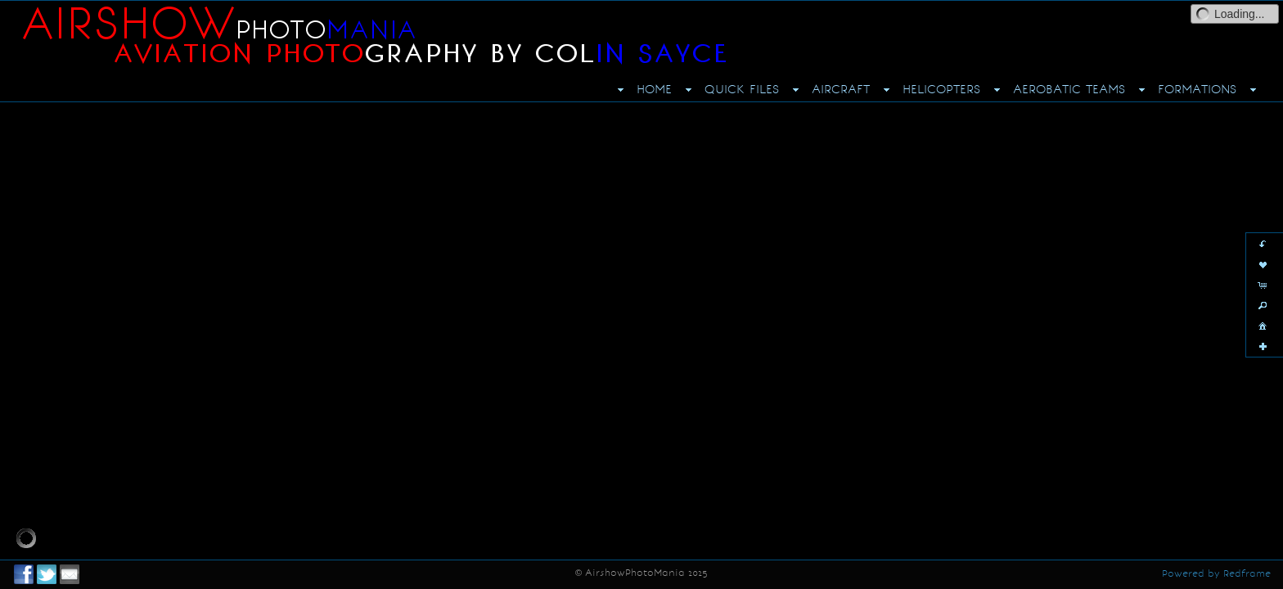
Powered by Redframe (1216, 573)
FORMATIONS (1197, 89)
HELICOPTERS (941, 89)
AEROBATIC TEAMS (1069, 89)
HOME (654, 89)
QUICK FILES (742, 89)
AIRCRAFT (841, 89)
